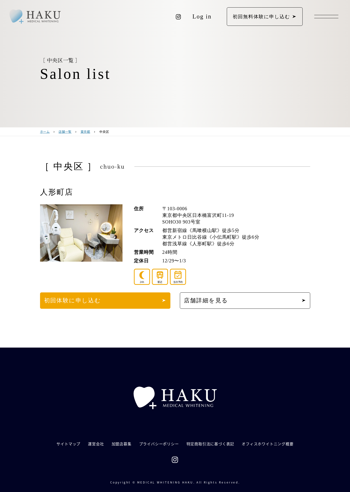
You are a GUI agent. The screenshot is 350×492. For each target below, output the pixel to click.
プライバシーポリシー (159, 444)
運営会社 (96, 444)
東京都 (85, 131)
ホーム (45, 131)
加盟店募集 (122, 444)
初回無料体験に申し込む (261, 16)
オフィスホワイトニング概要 (267, 444)
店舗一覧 (65, 131)
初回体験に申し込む (72, 300)
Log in (202, 16)
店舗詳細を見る (206, 300)
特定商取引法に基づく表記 (210, 444)
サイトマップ (68, 444)
